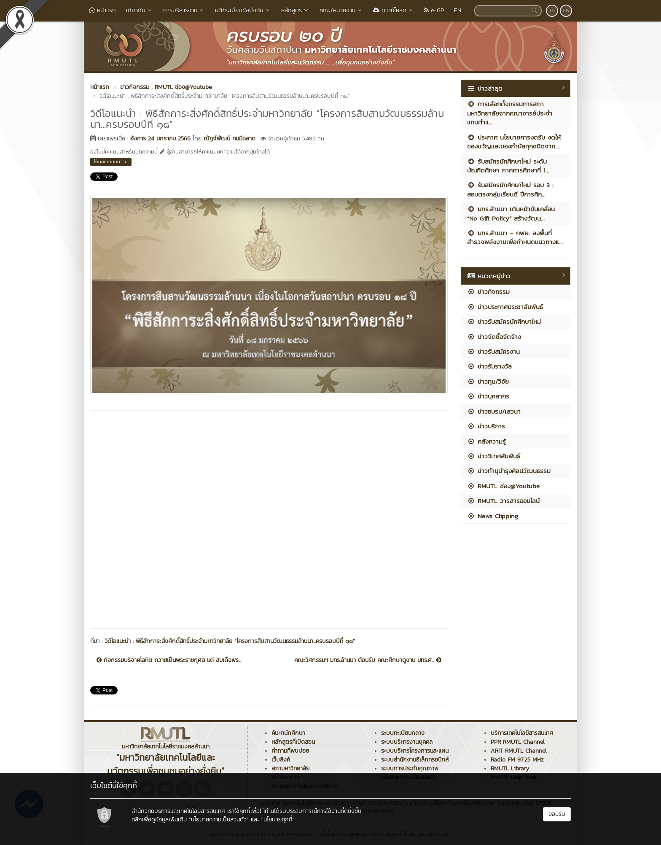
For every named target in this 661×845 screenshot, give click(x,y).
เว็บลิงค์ (280, 759)
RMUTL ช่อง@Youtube (503, 486)
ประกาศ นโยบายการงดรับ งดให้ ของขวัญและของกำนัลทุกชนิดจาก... (514, 141)
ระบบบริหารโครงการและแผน (415, 750)
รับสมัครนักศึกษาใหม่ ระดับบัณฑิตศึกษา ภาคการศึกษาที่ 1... (508, 165)
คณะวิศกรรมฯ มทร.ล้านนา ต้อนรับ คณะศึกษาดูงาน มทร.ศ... (367, 660)
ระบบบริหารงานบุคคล (407, 741)
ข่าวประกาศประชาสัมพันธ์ (505, 307)
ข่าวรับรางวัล (489, 366)
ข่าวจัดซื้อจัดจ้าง (494, 337)
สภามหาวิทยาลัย (290, 768)
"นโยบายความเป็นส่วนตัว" (219, 819)
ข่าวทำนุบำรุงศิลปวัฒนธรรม (509, 471)
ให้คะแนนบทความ (111, 161)
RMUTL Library (510, 768)
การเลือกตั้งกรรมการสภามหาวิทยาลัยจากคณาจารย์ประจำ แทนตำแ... (509, 113)
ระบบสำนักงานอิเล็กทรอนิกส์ (415, 759)
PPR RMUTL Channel (518, 741)
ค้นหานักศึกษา (288, 733)
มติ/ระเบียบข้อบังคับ (243, 10)
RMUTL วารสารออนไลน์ (503, 501)
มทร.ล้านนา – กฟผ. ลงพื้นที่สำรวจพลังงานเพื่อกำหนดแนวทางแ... (515, 237)
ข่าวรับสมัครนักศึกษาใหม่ (504, 321)
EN (457, 10)
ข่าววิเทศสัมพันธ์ (493, 456)
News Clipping (492, 516)
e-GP (434, 10)
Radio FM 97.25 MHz (517, 759)
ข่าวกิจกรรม (488, 291)
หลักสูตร (295, 10)
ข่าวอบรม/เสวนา (494, 411)
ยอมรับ (556, 814)
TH (552, 10)
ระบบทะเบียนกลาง (403, 733)
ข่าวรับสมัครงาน (493, 351)
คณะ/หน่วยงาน (341, 10)
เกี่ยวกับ (139, 10)
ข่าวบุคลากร (488, 396)
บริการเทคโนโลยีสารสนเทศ (522, 733)
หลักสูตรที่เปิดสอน (293, 741)
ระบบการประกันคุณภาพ (409, 768)
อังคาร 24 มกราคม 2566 (160, 138)
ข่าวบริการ (486, 426)
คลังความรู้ (486, 441)
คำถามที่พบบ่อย (290, 750)
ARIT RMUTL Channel (519, 750)
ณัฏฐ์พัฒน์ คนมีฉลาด (229, 138)
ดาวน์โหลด (393, 10)
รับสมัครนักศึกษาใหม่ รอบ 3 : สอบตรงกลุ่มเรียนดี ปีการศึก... (510, 189)
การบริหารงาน (184, 10)
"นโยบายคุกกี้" (278, 819)
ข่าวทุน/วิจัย (488, 381)
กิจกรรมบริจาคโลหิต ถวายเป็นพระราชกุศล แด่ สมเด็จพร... (169, 660)
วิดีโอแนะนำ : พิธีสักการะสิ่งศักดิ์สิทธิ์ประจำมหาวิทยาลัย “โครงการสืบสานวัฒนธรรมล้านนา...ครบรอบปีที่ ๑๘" (230, 641)
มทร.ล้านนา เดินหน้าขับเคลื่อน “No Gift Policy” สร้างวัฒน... (511, 213)
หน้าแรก (102, 10)
